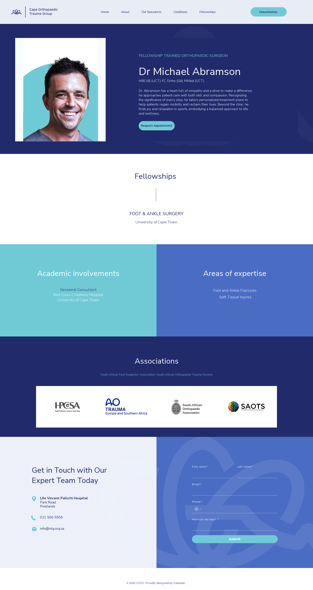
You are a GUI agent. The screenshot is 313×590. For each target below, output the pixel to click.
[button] (152, 12)
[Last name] (256, 474)
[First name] (211, 474)
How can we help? (205, 519)
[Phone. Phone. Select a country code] (198, 509)
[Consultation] (269, 12)
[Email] (233, 491)
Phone (197, 502)
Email (196, 484)
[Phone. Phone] (238, 509)
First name (200, 467)
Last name (245, 467)
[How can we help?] (233, 526)
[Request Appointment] (157, 125)
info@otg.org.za (52, 528)
